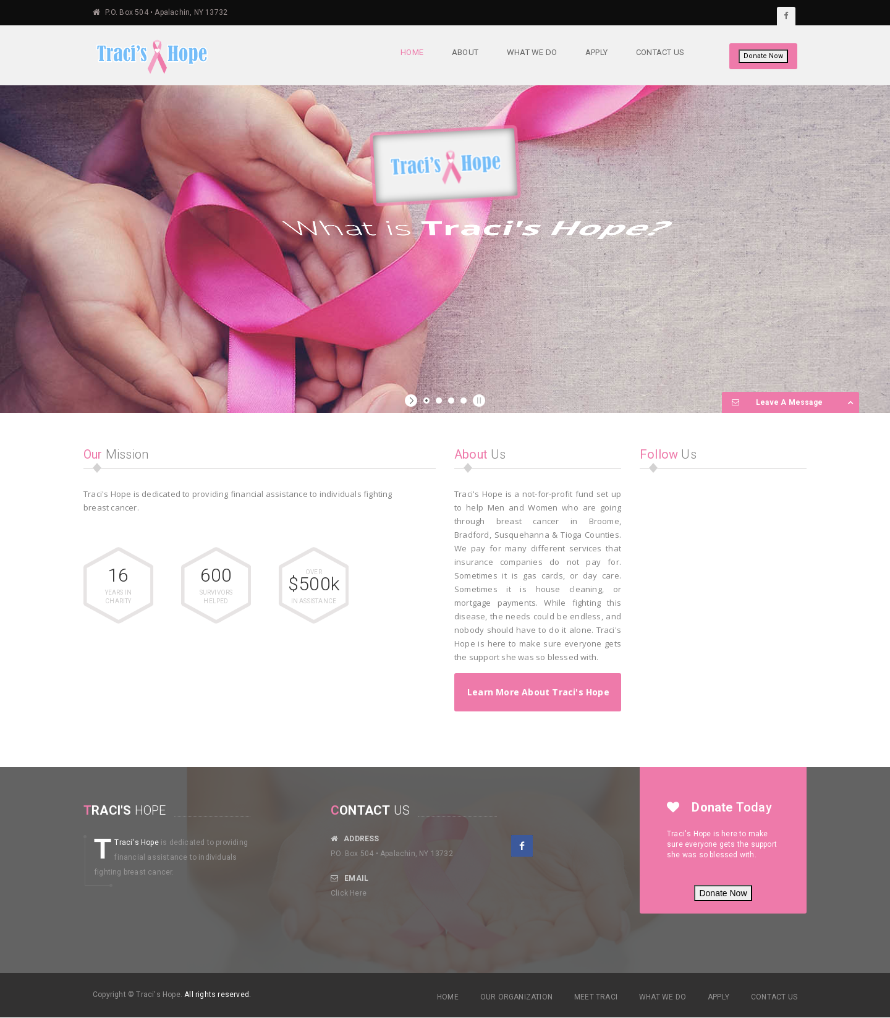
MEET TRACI (595, 997)
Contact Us (659, 52)
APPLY (718, 997)
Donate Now (763, 56)
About (464, 52)
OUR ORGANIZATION (516, 997)
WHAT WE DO (662, 997)
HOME (448, 997)
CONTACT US (774, 997)
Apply (596, 52)
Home (411, 52)
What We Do (531, 52)
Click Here (349, 893)
